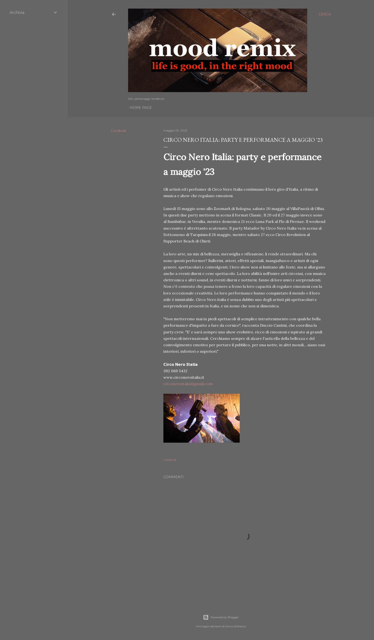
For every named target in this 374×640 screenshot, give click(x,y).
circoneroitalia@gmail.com (188, 383)
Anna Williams (235, 626)
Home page (141, 107)
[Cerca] (325, 14)
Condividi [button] (118, 131)
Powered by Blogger (221, 617)
